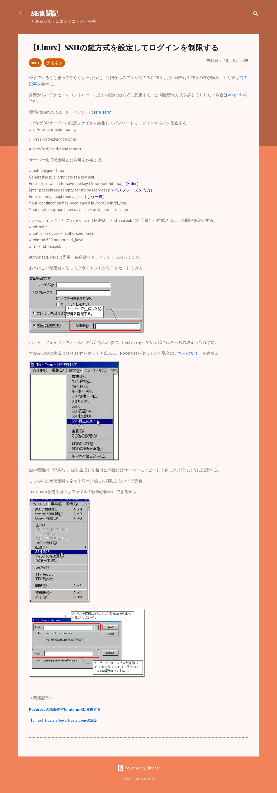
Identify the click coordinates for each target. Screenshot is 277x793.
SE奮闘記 (44, 13)
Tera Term (102, 112)
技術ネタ (54, 62)
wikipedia (236, 94)
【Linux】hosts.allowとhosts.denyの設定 (63, 720)
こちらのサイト (188, 353)
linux (35, 62)
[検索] (255, 14)
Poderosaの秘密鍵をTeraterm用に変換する (64, 710)
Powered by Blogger (138, 768)
